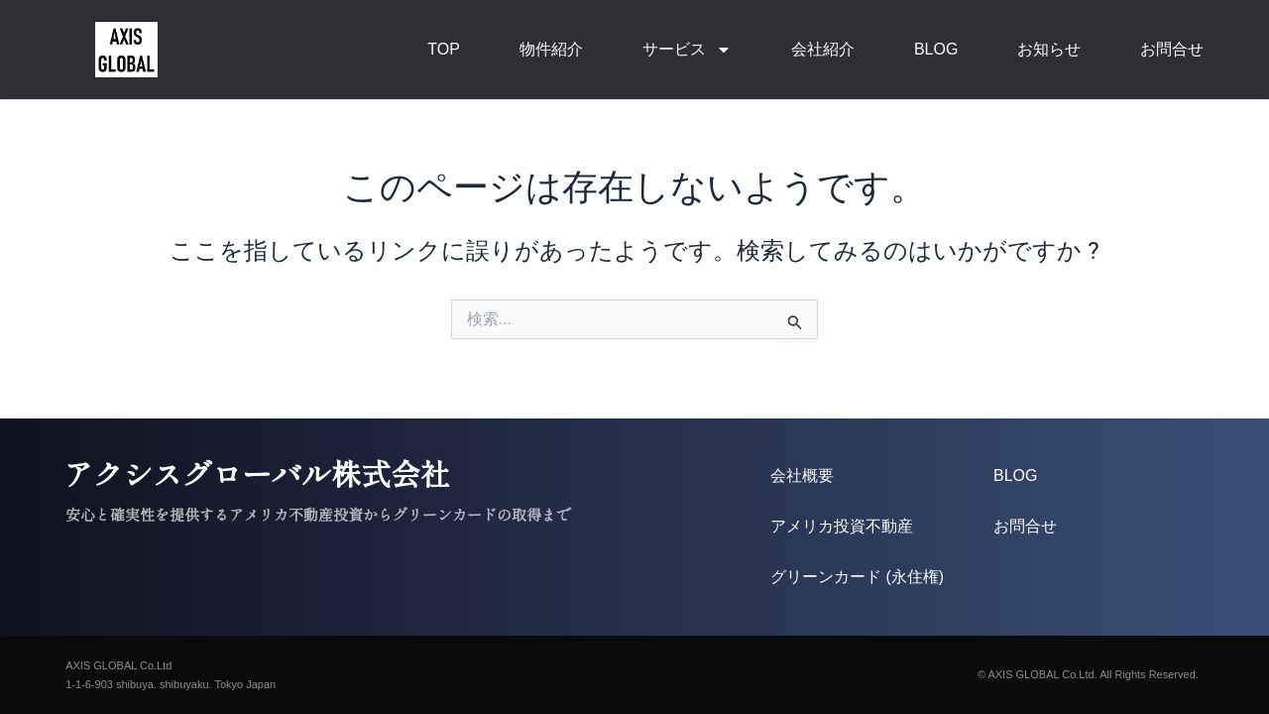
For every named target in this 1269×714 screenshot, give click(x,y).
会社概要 (802, 475)
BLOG (936, 49)
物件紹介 (551, 49)
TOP (443, 49)
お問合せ (1172, 49)
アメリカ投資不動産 (841, 526)
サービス (687, 49)
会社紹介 (823, 49)
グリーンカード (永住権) (857, 576)
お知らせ (1049, 49)
